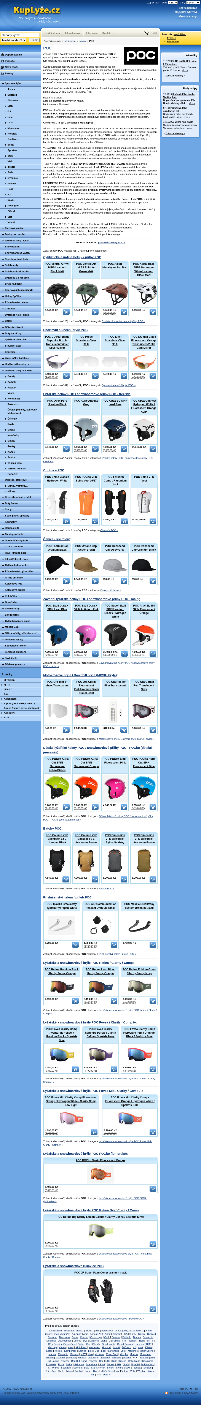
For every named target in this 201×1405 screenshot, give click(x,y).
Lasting (82, 1351)
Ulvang (87, 1371)
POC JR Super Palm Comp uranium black (100, 1272)
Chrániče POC (53, 470)
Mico (90, 1354)
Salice (69, 1364)
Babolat (116, 1334)
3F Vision (69, 1330)
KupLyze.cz (31, 15)
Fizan (141, 1340)
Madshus (133, 1351)
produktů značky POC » (111, 242)
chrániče (74, 1392)
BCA (125, 1334)
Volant (124, 1371)
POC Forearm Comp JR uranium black (115, 480)
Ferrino (116, 1340)
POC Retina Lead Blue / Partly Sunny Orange (100, 971)
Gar (88, 1344)
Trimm (69, 1371)
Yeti (92, 1374)
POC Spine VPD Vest (144, 478)
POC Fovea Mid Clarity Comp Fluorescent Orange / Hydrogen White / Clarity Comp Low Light (71, 1101)
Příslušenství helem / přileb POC (67, 897)
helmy (52, 1392)
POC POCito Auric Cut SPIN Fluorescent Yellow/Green (57, 764)
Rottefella (51, 1364)
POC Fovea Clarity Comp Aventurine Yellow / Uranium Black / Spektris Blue (61, 1035)
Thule (61, 1371)
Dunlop (77, 1340)
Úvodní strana (68, 41)
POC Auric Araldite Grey (86, 402)
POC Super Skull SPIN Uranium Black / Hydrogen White (115, 611)
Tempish (147, 1367)
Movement (145, 1354)
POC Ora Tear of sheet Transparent (57, 683)
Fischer (132, 1340)
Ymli (98, 1374)
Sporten (77, 1367)
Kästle (148, 1347)
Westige (141, 1371)
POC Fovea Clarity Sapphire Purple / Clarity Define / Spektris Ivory (100, 1033)
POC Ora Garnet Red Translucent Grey (144, 685)
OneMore (105, 1357)
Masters (74, 1354)
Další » (107, 1374)
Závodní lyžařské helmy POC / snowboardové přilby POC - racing (91, 599)
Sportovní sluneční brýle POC (65, 330)
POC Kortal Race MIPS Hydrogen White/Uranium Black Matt (144, 269)
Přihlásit (171, 38)
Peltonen (116, 1357)
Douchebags (65, 1340)
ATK (101, 1334)
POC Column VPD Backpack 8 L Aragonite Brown (86, 839)
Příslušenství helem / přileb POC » (117, 954)
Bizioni (141, 1334)
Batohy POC (52, 828)
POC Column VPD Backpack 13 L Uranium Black (57, 839)
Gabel (81, 1344)
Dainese (116, 1337)
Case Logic (96, 1337)
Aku (97, 1330)
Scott (102, 1364)
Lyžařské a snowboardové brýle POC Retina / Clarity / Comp (88, 963)
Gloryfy (96, 1344)
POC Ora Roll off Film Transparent (115, 683)
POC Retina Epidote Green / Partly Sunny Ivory (139, 971)
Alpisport (76, 1334)
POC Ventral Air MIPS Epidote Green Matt (86, 267)
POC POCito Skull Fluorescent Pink (115, 760)
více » (185, 70)
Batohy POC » (107, 888)
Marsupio (63, 1354)
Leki (90, 1351)
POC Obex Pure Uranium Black (57, 402)
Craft (107, 1337)
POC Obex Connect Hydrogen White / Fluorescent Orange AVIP (143, 406)
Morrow (134, 1354)
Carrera (84, 1337)
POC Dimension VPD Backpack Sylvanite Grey (115, 839)
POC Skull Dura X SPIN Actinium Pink (86, 607)
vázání (30, 1392)
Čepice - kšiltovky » (110, 590)
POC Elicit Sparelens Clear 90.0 (115, 340)
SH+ (118, 1364)
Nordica (71, 1357)
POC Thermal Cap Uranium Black (57, 548)
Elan (103, 1340)
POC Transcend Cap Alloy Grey (115, 548)
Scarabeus (91, 1364)
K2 (134, 1347)
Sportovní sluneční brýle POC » (119, 385)
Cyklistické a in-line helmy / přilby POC (72, 257)
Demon (137, 1337)
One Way (93, 1357)
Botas (75, 1337)
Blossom (52, 1337)
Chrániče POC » (109, 530)
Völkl (132, 1371)
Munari (50, 1357)
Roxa (61, 1364)
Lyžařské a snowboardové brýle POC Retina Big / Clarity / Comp (91, 1210)
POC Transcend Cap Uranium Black (144, 548)
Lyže (23, 1392)
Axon (108, 1334)
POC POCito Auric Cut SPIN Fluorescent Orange (86, 762)
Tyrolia (78, 1371)
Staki (86, 1367)
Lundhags (113, 1351)
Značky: (7, 674)
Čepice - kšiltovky (56, 539)
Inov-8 (116, 1347)
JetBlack (126, 1347)
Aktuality (191, 55)
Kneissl (58, 1351)
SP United (53, 1367)
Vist (118, 1371)
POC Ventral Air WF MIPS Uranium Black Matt (57, 267)
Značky (82, 41)
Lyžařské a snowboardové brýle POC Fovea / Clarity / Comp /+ (89, 1022)
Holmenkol (94, 1347)
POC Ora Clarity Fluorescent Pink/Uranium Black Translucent (86, 687)
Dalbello (126, 1337)
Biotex (132, 1334)
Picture (127, 1357)
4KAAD (90, 1330)
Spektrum (66, 1367)
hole (66, 1392)
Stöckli (110, 1367)
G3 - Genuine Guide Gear (62, 1344)
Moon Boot (112, 1354)
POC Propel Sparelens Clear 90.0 (86, 340)
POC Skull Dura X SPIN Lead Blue (57, 607)
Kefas (49, 1351)
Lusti (123, 1351)
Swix (128, 1367)
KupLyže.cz (25, 1389)
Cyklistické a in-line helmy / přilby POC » (123, 321)
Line (97, 1351)
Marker (52, 1354)
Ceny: (190, 3)
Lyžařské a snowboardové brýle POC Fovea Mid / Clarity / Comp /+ (92, 1091)
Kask (140, 1347)
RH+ (107, 1361)
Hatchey (52, 1347)
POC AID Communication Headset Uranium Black (100, 906)
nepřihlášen (180, 34)
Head (70, 1347)
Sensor (110, 1364)
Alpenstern (107, 1330)
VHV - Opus (107, 1371)
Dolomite (51, 1340)
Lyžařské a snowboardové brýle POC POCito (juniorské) (85, 1153)
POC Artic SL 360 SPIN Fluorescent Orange (144, 609)
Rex (101, 1361)
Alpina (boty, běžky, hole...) (129, 1330)
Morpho (124, 1354)
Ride (114, 1361)
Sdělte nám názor (184, 122)
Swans (119, 1367)
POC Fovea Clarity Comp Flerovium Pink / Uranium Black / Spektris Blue (139, 1033)
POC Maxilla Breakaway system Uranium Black (139, 906)
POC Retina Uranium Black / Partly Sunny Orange (62, 971)
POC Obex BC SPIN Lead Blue (115, 402)
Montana (99, 1354)
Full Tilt (149, 1340)
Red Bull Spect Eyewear (84, 1361)
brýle (59, 1392)
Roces (122, 1361)
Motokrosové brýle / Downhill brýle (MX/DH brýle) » (126, 739)
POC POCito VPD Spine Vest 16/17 (86, 478)
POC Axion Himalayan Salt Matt (115, 265)
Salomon (79, 1364)
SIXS (126, 1364)
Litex (103, 1351)
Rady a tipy (190, 88)
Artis (85, 1334)
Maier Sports (146, 1351)
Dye (85, 1340)
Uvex (96, 1371)
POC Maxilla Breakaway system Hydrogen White (61, 906)
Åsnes (93, 1334)
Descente (148, 1337)
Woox (151, 1371)
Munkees (60, 1357)
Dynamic (94, 1340)
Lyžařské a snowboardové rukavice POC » (122, 1318)
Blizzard (151, 1334)
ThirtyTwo (51, 1371)
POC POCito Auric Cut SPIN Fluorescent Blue (143, 762)
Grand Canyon (125, 1344)
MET (83, 1354)
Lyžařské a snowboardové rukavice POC (73, 1266)
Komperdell (70, 1351)
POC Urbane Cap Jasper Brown (86, 548)
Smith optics (147, 1364)
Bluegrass (64, 1337)
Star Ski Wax (98, 1367)
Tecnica (136, 1367)
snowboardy (41, 1392)
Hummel (106, 1347)
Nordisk (82, 1357)
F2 (109, 1340)
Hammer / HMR (143, 1344)
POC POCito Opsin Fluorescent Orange (100, 1160)
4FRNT (80, 1330)
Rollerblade (134, 1361)
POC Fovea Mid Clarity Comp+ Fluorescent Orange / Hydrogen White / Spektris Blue (130, 1101)
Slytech (135, 1364)
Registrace (173, 41)
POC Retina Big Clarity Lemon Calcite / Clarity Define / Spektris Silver (100, 1216)
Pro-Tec (144, 1357)
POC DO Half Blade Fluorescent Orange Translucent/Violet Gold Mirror (143, 342)
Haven (62, 1347)
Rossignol (147, 1361)
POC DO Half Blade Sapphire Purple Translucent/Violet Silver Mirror (57, 342)
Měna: (169, 3)
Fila (124, 1340)
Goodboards (108, 1344)
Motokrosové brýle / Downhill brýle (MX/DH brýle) (80, 675)
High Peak (81, 1347)
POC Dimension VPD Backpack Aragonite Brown (144, 839)
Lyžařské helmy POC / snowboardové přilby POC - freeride (87, 394)
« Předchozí (55, 1330)
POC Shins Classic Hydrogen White (57, 478)
